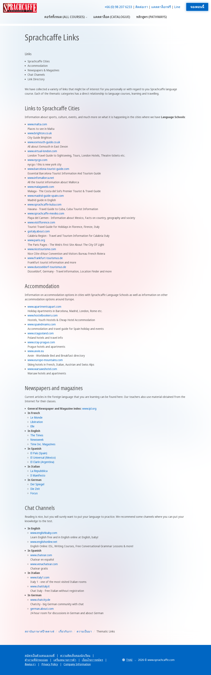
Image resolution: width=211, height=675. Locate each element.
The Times (36, 435)
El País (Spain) (38, 453)
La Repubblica (38, 471)
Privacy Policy (49, 664)
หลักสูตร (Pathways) (151, 17)
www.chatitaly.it (40, 586)
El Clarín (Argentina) (42, 462)
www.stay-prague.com (41, 342)
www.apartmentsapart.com (44, 307)
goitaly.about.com (39, 231)
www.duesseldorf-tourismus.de (47, 267)
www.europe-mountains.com (45, 360)
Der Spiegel (37, 484)
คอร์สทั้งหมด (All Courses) (64, 17)
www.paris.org (36, 240)
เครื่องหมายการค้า (64, 660)
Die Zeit (35, 489)
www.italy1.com (39, 577)
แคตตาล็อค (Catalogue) (111, 17)
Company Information (77, 664)
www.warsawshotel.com (42, 369)
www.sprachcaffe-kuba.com (44, 204)
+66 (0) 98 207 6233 (118, 7)
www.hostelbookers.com (43, 315)
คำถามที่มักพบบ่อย (36, 660)
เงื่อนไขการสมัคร (92, 660)
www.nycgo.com (37, 160)
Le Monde (36, 417)
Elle (32, 426)
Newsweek (37, 440)
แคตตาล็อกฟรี (161, 7)
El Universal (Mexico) (43, 457)
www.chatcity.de (40, 600)
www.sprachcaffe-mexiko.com (46, 213)
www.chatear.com (41, 555)
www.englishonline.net (43, 542)
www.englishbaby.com (43, 533)
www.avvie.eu (36, 351)
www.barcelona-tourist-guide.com (48, 169)
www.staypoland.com (41, 333)
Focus (34, 493)
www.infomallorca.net (41, 178)
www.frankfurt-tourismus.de (45, 258)
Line (177, 7)
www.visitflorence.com (41, 222)
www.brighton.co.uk (40, 133)
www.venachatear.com (44, 564)
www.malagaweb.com (41, 187)
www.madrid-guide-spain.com (46, 196)
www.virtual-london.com (42, 151)
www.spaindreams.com (42, 324)
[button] (129, 660)
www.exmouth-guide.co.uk (44, 142)
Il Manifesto (37, 475)
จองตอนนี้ (197, 7)
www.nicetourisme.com (42, 249)
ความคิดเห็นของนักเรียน (75, 655)
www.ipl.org (89, 408)
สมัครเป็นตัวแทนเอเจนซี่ (40, 655)
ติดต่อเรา (141, 7)
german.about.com (42, 609)
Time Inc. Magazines (42, 444)
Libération (36, 422)
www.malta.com (37, 124)
